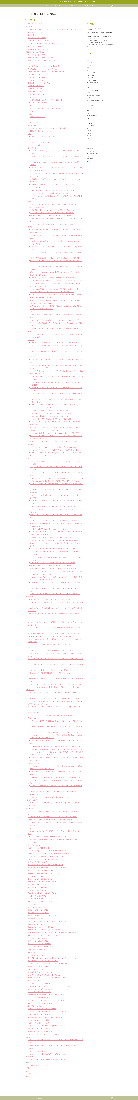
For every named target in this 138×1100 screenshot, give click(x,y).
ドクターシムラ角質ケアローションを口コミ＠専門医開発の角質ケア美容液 (54, 289)
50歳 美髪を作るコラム (33, 1006)
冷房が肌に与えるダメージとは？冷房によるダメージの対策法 (47, 1000)
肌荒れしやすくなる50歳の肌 (37, 38)
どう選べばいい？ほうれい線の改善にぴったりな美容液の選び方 (48, 867)
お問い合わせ (30, 1068)
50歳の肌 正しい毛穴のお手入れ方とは (40, 80)
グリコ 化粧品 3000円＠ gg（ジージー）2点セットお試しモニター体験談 (53, 568)
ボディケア (29, 596)
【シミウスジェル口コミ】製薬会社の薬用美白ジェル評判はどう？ (51, 413)
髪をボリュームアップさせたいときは (40, 1031)
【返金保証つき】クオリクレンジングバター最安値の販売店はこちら (52, 190)
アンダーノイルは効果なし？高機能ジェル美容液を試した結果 (50, 410)
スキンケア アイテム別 (33, 145)
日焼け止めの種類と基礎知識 (37, 890)
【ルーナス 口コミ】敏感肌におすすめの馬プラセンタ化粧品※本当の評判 (53, 520)
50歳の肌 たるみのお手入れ (36, 94)
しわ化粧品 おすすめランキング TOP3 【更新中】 (44, 66)
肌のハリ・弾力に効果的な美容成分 (39, 944)
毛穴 (29, 134)
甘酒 (29, 828)
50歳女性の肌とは (58, 5)
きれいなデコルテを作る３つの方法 (39, 992)
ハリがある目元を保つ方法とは (38, 938)
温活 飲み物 (29, 26)
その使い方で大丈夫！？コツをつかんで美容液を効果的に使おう (48, 963)
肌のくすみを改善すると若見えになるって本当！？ (44, 915)
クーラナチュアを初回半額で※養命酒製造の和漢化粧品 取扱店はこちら (53, 549)
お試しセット (32, 458)
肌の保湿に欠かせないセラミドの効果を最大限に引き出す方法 (47, 978)
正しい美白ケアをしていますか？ (38, 904)
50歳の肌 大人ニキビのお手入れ (38, 77)
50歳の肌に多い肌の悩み (33, 46)
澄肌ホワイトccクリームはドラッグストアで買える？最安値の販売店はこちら (54, 151)
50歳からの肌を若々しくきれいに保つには (39, 57)
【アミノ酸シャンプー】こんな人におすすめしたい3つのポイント (49, 1026)
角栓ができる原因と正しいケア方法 (39, 969)
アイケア (28, 647)
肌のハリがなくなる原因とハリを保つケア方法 (43, 935)
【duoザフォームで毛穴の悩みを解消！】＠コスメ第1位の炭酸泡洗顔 (52, 213)
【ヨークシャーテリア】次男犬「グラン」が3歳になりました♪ (48, 1054)
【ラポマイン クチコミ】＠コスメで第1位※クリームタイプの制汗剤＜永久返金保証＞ (55, 684)
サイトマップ (79, 5)
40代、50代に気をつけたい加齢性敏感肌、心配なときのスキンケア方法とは (52, 958)
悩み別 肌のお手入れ (33, 74)
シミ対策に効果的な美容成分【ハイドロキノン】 (43, 899)
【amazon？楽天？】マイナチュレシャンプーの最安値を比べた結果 (49, 636)
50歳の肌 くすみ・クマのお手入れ (39, 83)
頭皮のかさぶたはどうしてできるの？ (40, 848)
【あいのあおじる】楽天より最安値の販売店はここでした (48, 836)
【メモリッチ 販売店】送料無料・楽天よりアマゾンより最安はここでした (51, 670)
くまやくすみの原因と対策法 (37, 896)
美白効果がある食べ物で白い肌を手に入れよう (43, 893)
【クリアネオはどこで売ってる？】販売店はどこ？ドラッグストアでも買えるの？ (54, 687)
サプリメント (30, 690)
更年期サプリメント (34, 763)
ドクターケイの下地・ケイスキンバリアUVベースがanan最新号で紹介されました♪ (56, 450)
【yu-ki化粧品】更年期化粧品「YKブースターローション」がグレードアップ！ (55, 320)
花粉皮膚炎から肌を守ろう (36, 924)
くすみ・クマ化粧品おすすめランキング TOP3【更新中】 (46, 72)
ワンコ (28, 1037)
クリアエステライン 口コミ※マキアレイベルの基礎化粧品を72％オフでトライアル (56, 478)
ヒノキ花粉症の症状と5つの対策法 (39, 1065)
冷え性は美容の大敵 (34, 980)
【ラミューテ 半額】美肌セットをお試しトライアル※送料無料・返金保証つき (55, 594)
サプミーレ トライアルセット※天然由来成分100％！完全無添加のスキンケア (54, 506)
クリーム (31, 340)
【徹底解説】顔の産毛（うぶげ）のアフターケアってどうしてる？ (49, 986)
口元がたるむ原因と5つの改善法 (38, 862)
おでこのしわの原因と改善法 (37, 907)
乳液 (29, 331)
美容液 (30, 227)
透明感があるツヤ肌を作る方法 (38, 941)
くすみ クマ (32, 125)
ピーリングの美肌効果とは (36, 949)
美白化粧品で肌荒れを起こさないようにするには (43, 873)
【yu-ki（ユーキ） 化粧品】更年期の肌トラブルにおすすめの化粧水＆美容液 (54, 540)
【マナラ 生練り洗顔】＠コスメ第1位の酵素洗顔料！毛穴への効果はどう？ (54, 224)
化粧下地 (31, 444)
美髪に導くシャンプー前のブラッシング (40, 1028)
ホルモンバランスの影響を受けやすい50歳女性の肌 (44, 43)
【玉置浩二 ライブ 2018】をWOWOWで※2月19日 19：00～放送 (48, 1059)
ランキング (29, 63)
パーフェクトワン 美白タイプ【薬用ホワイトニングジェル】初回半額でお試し (55, 441)
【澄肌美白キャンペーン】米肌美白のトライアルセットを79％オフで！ (52, 537)
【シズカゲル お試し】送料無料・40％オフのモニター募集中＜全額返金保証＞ (55, 433)
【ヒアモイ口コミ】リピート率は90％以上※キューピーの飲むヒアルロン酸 (54, 732)
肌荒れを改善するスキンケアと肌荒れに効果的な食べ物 (45, 865)
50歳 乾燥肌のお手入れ (35, 88)
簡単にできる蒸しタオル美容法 (38, 910)
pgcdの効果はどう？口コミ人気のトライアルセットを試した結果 (50, 215)
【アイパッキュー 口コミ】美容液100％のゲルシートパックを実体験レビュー (52, 650)
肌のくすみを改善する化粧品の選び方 (40, 879)
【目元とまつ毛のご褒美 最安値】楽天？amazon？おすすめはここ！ (49, 673)
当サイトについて (31, 1076)
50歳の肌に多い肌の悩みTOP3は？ (39, 40)
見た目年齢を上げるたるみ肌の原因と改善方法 (43, 961)
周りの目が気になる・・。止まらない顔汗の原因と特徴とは (47, 851)
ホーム (47, 5)
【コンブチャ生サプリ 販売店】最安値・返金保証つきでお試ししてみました (54, 797)
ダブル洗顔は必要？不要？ (36, 955)
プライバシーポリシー (90, 5)
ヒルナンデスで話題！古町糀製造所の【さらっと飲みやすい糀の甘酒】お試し (52, 817)
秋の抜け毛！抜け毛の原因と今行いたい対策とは (43, 1034)
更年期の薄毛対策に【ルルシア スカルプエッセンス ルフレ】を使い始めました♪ (53, 633)
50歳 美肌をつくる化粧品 (34, 24)
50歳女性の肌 (30, 35)
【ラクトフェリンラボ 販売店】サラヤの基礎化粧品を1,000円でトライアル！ (54, 481)
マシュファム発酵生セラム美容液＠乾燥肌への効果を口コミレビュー (52, 292)
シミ (29, 119)
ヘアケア (28, 619)
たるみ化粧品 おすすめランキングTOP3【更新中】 (44, 69)
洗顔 (29, 201)
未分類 (28, 1062)
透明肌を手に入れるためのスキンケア (40, 901)
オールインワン (33, 357)
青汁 (29, 834)
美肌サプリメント (33, 718)
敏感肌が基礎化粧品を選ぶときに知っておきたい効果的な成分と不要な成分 (52, 932)
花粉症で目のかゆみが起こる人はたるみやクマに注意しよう (47, 930)
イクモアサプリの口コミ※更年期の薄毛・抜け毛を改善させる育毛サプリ (53, 715)
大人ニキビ (31, 139)
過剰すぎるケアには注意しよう (38, 918)
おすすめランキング (69, 5)
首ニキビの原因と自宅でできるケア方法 (40, 972)
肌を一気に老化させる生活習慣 (38, 966)
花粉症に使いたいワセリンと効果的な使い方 (42, 882)
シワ (29, 105)
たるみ (30, 97)
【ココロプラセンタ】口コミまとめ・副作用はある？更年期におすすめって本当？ (54, 698)
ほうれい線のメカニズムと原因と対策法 (40, 946)
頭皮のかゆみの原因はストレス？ (38, 1023)
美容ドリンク (30, 808)
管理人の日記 (30, 1057)
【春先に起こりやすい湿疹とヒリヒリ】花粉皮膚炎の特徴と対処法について (52, 853)
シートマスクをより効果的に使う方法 (40, 989)
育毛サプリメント (33, 712)
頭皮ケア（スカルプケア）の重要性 (39, 1020)
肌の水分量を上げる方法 (35, 952)
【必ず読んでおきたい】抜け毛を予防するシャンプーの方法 (47, 1011)
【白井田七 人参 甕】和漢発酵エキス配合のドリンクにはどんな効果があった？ (55, 746)
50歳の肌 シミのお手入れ (36, 86)
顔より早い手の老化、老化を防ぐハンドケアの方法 (44, 975)
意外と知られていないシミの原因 (38, 913)
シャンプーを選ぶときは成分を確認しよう (41, 1014)
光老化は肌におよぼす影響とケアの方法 (40, 870)
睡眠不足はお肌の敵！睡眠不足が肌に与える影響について (46, 994)
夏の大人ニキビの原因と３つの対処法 (40, 1003)
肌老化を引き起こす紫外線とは (38, 887)
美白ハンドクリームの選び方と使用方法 (40, 927)
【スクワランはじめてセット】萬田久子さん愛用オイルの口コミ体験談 (52, 278)
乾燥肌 (30, 114)
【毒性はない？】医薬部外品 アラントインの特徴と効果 (46, 856)
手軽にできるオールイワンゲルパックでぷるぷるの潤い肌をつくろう (50, 921)
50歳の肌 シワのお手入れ (36, 91)
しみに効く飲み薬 (31, 800)
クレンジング (32, 153)
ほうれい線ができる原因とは (37, 876)
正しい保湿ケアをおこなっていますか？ (40, 983)
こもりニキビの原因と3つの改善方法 (39, 997)
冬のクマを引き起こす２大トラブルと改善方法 (43, 859)
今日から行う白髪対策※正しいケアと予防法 (42, 1009)
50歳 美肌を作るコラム (33, 845)
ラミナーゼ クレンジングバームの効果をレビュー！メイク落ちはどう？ (53, 193)
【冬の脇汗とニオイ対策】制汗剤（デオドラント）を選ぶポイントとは (50, 599)
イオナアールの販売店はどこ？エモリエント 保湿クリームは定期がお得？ (53, 342)
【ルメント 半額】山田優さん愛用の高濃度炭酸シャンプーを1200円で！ (51, 644)
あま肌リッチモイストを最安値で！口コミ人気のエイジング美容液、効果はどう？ (56, 280)
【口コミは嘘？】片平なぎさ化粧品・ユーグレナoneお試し (49, 416)
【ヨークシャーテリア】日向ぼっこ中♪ (40, 1051)
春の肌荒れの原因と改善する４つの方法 (40, 884)
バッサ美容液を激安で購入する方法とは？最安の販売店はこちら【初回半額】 (54, 258)
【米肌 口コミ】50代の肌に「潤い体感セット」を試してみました (51, 529)
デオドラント (30, 676)
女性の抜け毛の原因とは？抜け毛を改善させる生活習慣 (45, 1017)
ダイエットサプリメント (35, 783)
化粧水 (30, 311)
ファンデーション (33, 148)
